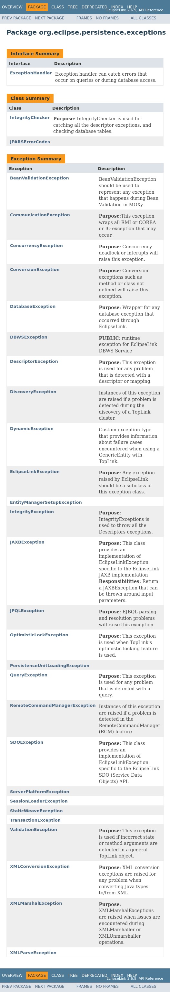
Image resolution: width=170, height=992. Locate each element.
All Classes (143, 18)
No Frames (107, 18)
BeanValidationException (39, 178)
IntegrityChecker (30, 117)
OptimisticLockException (39, 634)
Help (132, 7)
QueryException (28, 675)
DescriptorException (34, 361)
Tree (73, 7)
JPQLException (27, 610)
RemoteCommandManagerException (52, 705)
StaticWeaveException (36, 810)
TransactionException (35, 820)
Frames (84, 18)
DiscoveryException (33, 391)
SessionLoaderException (39, 801)
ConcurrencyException (36, 245)
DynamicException (32, 428)
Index (117, 7)
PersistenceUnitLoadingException (49, 665)
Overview (12, 7)
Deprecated (94, 7)
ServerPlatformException (39, 791)
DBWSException (28, 337)
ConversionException (35, 269)
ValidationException (33, 829)
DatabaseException (32, 306)
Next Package (50, 18)
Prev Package (16, 18)
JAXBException (27, 542)
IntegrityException (32, 511)
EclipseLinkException (35, 471)
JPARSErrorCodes (30, 141)
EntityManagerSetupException (46, 502)
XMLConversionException (40, 866)
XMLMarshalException (36, 903)
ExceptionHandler (31, 72)
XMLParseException (33, 952)
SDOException (26, 742)
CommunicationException (40, 214)
